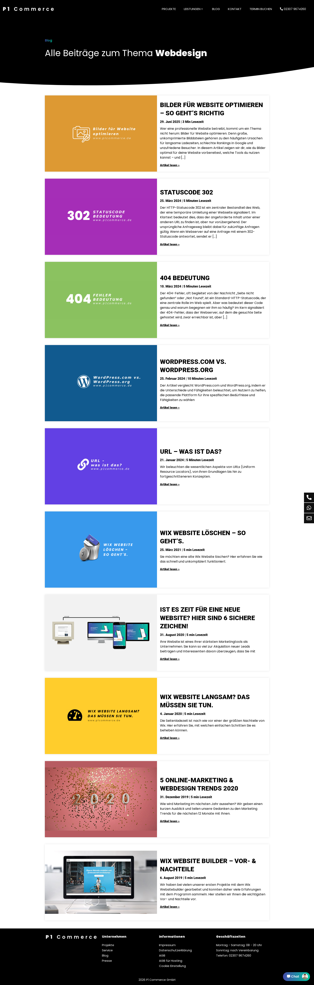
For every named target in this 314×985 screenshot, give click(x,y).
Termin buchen (261, 9)
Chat (297, 977)
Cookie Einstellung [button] (172, 966)
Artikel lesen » (170, 165)
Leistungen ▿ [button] (193, 9)
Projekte (169, 9)
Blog (216, 9)
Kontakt (235, 9)
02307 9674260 (293, 9)
